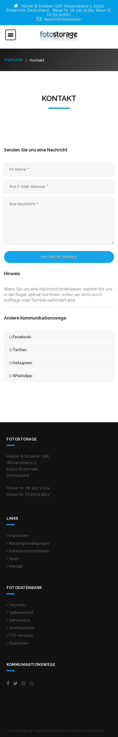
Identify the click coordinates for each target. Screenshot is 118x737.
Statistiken (17, 643)
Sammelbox (18, 620)
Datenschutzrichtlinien (28, 551)
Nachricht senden (59, 257)
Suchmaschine (21, 628)
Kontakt (15, 566)
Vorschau (16, 605)
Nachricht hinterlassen (62, 19)
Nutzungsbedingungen (28, 543)
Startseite (13, 59)
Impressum (18, 536)
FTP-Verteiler (20, 635)
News (13, 559)
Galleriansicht (20, 612)
